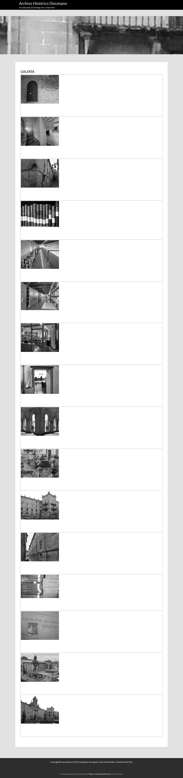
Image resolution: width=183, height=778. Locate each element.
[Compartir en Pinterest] (27, 108)
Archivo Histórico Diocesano (43, 3)
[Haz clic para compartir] (22, 105)
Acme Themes (116, 774)
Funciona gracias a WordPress (73, 774)
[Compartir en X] (22, 108)
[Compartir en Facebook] (24, 108)
